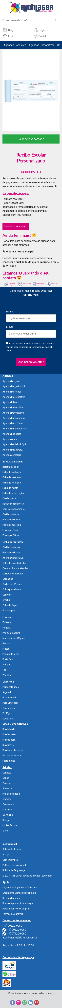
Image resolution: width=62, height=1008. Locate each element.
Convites (7, 594)
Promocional (9, 697)
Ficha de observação (13, 493)
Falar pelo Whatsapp (31, 139)
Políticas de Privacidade (14, 865)
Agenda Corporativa (12, 557)
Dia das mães (9, 734)
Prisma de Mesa (10, 654)
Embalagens (9, 610)
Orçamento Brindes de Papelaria (19, 892)
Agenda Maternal (11, 391)
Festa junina (8, 761)
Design (6, 820)
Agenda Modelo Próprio (14, 444)
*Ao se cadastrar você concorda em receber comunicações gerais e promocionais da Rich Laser (30, 347)
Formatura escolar (12, 755)
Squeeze (7, 788)
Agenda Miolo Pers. (12, 449)
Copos (5, 778)
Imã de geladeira (11, 793)
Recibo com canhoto (13, 503)
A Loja (5, 854)
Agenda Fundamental (13, 418)
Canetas (6, 772)
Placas (5, 648)
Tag (4, 670)
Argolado (7, 692)
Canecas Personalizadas (15, 568)
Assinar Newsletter (31, 362)
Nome (9, 311)
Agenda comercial (11, 455)
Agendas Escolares (15, 45)
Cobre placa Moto (11, 589)
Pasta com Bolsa (11, 552)
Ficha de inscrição (11, 482)
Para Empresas (10, 702)
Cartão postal (9, 498)
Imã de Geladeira (11, 633)
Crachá (6, 600)
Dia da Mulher (9, 729)
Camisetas (8, 804)
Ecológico (7, 713)
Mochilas (7, 809)
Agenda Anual (9, 439)
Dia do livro (8, 745)
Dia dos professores (12, 750)
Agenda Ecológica (11, 434)
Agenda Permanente (13, 412)
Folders (6, 627)
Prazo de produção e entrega (17, 903)
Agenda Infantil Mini (12, 407)
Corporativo (8, 708)
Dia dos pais (8, 739)
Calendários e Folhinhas (14, 563)
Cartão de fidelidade (12, 573)
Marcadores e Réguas (13, 638)
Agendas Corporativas (42, 45)
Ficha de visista (10, 488)
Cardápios (7, 579)
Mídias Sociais (9, 825)
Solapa (6, 664)
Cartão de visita (10, 514)
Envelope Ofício (10, 535)
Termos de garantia (12, 914)
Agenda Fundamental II (14, 428)
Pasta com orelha (11, 525)
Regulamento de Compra (15, 908)
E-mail (9, 327)
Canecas (7, 783)
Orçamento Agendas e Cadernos (19, 887)
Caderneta (8, 718)
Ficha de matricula (11, 477)
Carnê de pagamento (13, 509)
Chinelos (6, 799)
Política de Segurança (13, 870)
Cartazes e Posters (12, 584)
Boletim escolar (10, 467)
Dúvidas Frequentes (12, 898)
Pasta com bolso (11, 519)
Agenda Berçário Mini (13, 386)
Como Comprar (10, 860)
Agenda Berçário (11, 381)
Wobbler (6, 675)
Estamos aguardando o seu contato (25, 275)
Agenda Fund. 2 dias (12, 423)
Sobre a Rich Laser (12, 849)
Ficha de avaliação (11, 472)
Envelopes (7, 617)
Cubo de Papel (10, 605)
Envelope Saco (10, 530)
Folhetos (6, 622)
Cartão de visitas (11, 547)
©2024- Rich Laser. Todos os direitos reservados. (27, 875)
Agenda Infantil (10, 402)
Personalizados (10, 687)
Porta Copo (8, 659)
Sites (5, 830)
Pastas (6, 643)
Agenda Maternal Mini (13, 397)
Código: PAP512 (31, 171)
